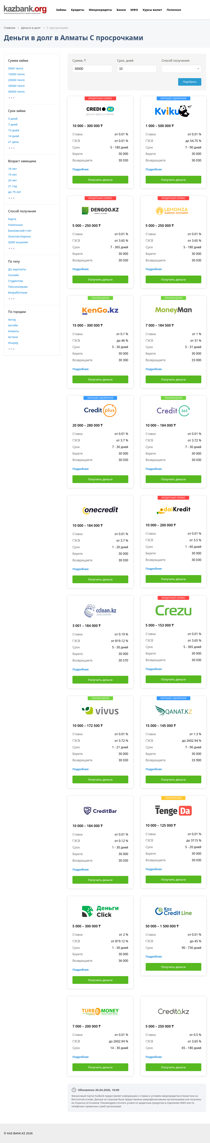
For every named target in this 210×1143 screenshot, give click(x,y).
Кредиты (77, 10)
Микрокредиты (100, 10)
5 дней (12, 118)
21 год (12, 186)
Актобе (13, 325)
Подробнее (80, 169)
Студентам (15, 281)
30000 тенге (16, 86)
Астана (13, 337)
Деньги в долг (31, 28)
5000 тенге (15, 68)
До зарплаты (17, 269)
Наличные (15, 225)
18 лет (12, 169)
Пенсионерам (18, 287)
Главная (9, 28)
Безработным (17, 292)
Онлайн (13, 275)
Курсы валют (152, 10)
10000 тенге (16, 74)
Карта (12, 219)
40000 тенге (16, 91)
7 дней (12, 124)
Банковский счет (19, 230)
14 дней (13, 136)
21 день (13, 142)
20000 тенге (16, 80)
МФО (134, 10)
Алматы (13, 331)
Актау (12, 319)
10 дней (13, 130)
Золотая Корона (19, 236)
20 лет (12, 180)
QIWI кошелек (18, 242)
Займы (61, 10)
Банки (121, 10)
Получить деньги (100, 180)
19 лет (12, 174)
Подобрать (190, 81)
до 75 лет (14, 192)
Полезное (174, 10)
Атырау (13, 343)
